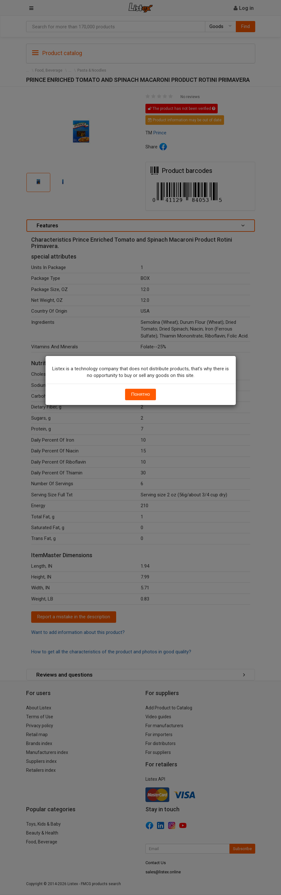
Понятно (140, 394)
